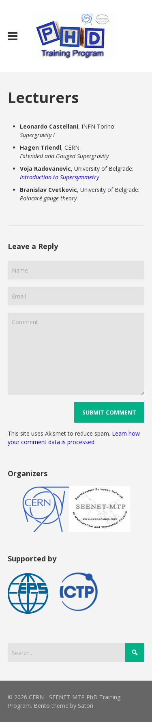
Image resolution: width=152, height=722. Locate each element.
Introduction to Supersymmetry (59, 177)
